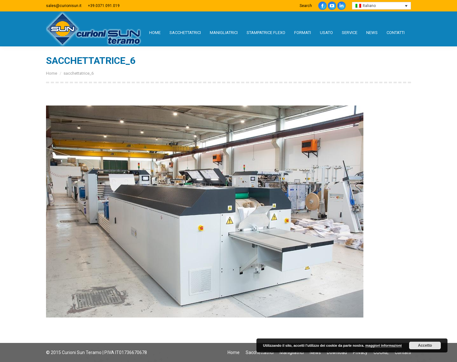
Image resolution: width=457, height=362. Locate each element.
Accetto (425, 345)
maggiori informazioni (383, 345)
